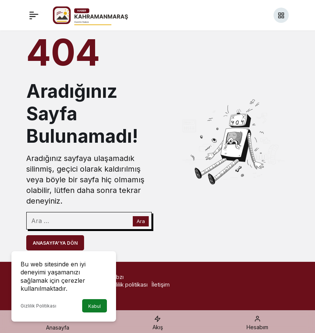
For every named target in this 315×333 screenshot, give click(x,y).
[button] (281, 15)
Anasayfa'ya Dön (55, 243)
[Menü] (33, 15)
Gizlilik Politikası (38, 306)
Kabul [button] (94, 306)
